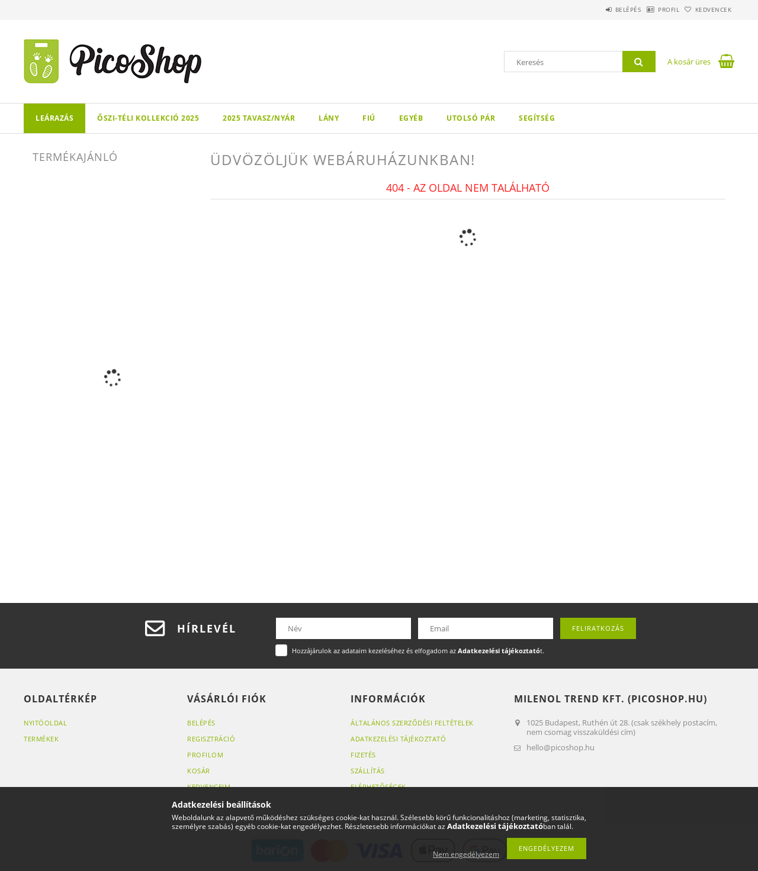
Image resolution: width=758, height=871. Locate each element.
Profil (650, 9)
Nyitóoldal (45, 722)
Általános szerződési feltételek (412, 722)
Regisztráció (211, 738)
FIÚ (368, 118)
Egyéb (411, 118)
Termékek (41, 738)
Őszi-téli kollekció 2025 (148, 118)
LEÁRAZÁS (54, 118)
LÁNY (329, 118)
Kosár (198, 770)
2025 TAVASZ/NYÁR (259, 118)
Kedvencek (707, 9)
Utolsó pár (471, 118)
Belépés (597, 9)
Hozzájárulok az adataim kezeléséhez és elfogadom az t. (418, 650)
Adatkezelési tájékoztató (398, 738)
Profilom (205, 754)
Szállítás (368, 770)
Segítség (537, 118)
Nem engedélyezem (466, 854)
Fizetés (363, 754)
